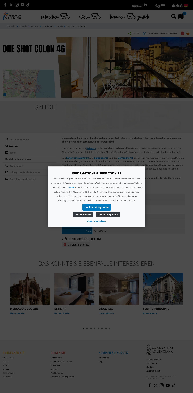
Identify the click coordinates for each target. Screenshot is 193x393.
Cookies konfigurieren (108, 214)
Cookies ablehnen (83, 214)
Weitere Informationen (96, 221)
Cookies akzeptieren (97, 207)
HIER (71, 187)
